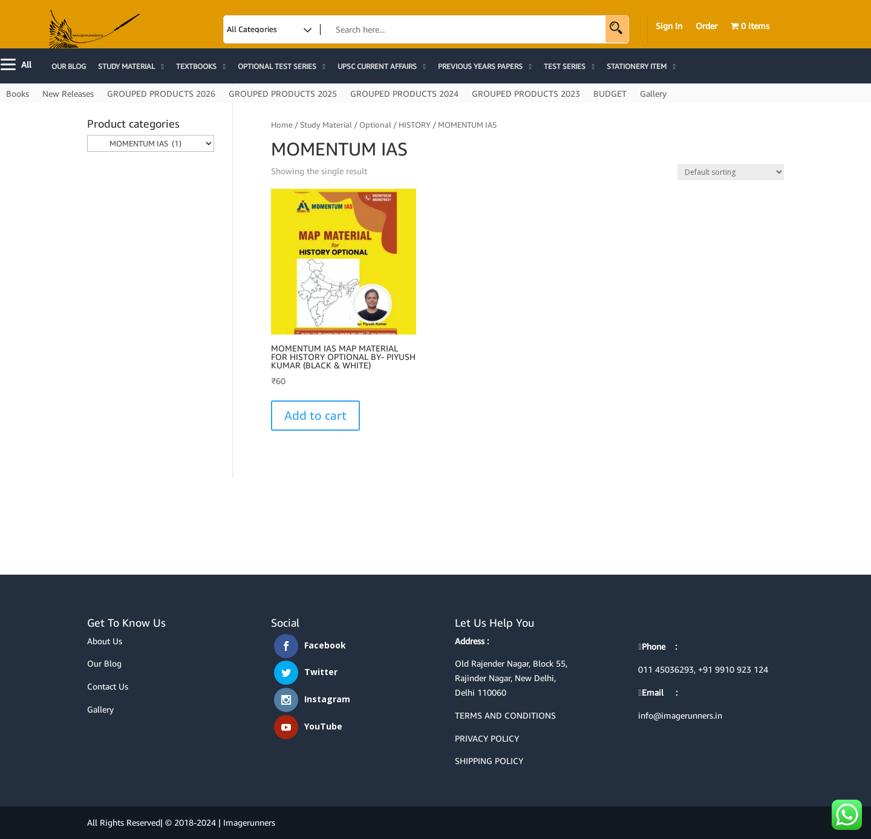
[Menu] (17, 63)
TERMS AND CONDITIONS (505, 715)
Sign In (669, 26)
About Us (104, 641)
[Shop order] (730, 172)
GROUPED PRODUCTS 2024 (404, 94)
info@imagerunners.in (680, 715)
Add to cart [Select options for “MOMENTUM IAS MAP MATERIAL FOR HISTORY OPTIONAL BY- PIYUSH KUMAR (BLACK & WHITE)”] (315, 415)
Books (17, 94)
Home (282, 124)
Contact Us (107, 686)
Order (706, 26)
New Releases (68, 94)
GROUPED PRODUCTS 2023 (526, 94)
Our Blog (104, 663)
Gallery (653, 94)
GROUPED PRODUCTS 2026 (161, 94)
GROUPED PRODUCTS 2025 (283, 94)
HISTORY (415, 124)
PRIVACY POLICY (487, 738)
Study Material (326, 124)
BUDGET (610, 94)
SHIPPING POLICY (489, 761)
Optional (375, 124)
